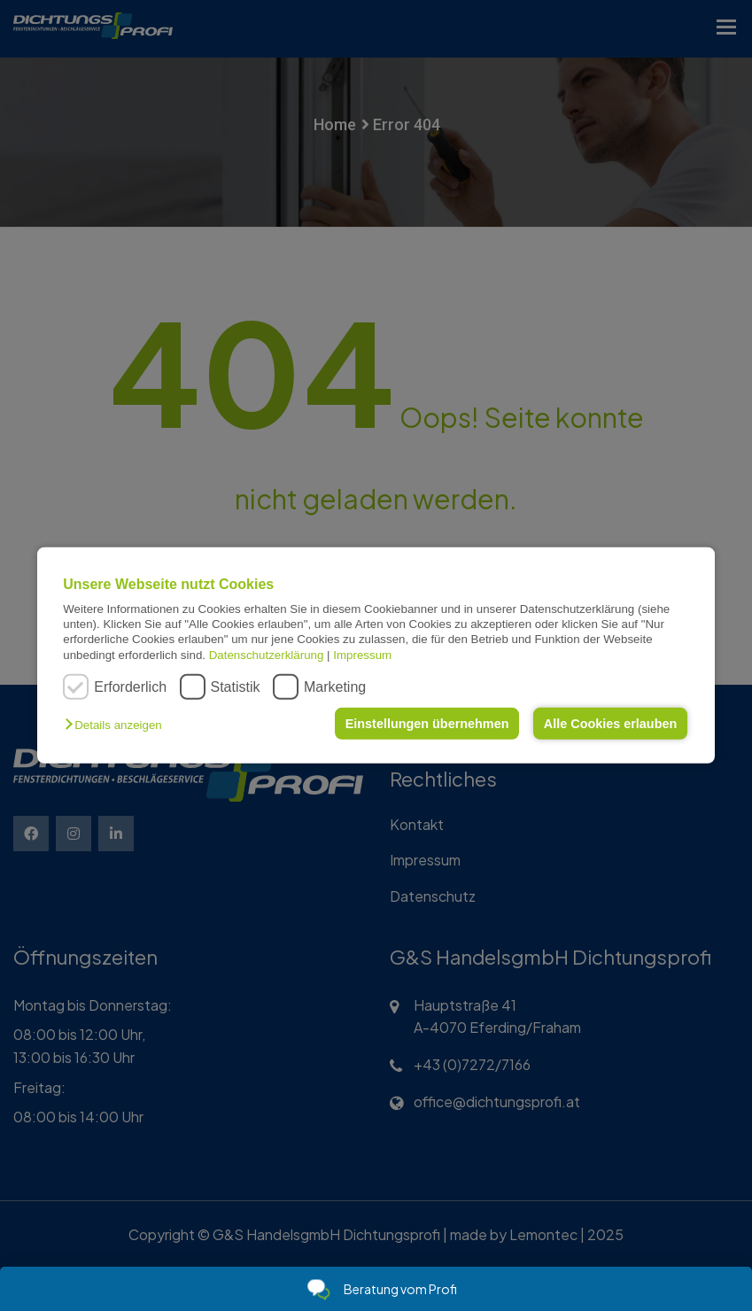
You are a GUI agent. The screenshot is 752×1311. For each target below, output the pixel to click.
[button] (117, 725)
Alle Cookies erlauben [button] (610, 724)
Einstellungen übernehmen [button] (427, 724)
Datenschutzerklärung (266, 655)
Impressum (362, 655)
